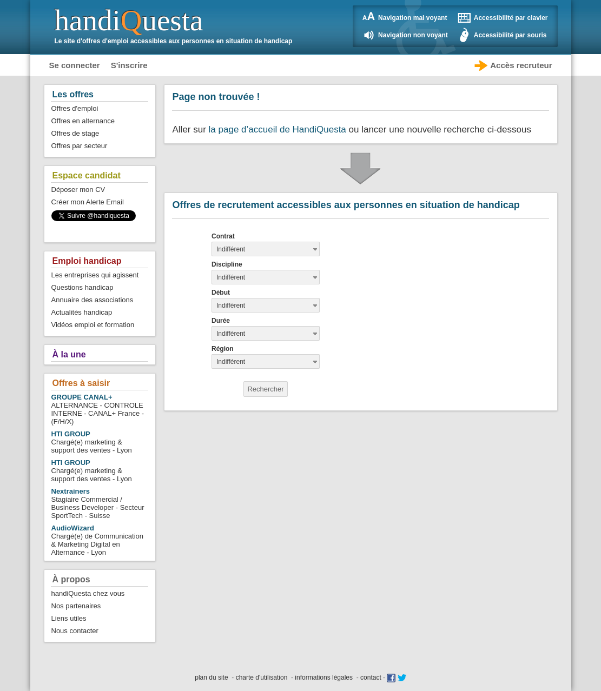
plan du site (211, 677)
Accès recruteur (521, 65)
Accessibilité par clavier (511, 18)
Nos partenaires (76, 606)
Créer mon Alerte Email (87, 202)
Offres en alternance (83, 121)
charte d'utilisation (262, 677)
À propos (71, 579)
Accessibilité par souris (510, 35)
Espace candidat (86, 175)
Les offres (73, 94)
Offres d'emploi (74, 108)
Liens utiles (69, 618)
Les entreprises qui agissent (95, 275)
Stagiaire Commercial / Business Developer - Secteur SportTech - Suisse (97, 503)
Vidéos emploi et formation (93, 325)
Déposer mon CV (78, 189)
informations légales (324, 677)
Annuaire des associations (92, 300)
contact (370, 677)
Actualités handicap (82, 312)
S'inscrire (129, 65)
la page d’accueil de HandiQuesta (277, 129)
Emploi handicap (87, 260)
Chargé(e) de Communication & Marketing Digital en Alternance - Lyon (97, 540)
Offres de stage (75, 133)
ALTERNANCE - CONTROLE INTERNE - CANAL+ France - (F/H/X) (97, 409)
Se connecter (74, 65)
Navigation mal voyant (412, 18)
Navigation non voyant (413, 35)
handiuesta (129, 20)
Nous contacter (74, 631)
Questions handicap (82, 287)
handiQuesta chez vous (88, 593)
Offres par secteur (79, 146)
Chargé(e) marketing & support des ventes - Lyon (91, 442)
